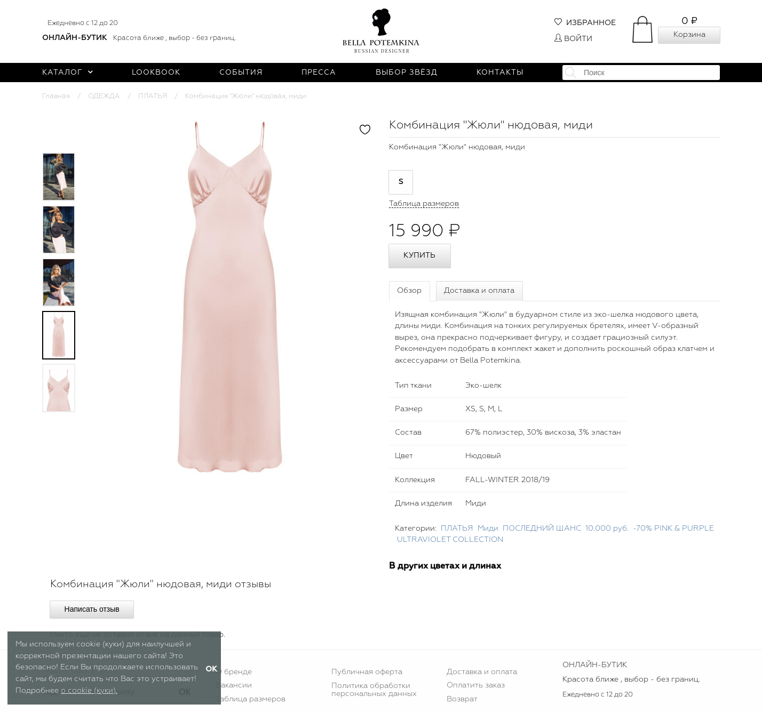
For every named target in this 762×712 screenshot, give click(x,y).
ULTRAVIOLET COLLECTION (450, 539)
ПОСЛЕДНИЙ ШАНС (542, 528)
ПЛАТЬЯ (152, 96)
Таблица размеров (250, 699)
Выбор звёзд (407, 72)
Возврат (462, 699)
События (241, 72)
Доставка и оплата (479, 290)
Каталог (67, 72)
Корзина (689, 34)
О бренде (234, 672)
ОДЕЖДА (104, 96)
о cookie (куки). (89, 690)
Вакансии (234, 685)
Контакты (500, 72)
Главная (56, 96)
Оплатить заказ (476, 685)
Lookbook (156, 72)
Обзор (409, 290)
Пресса (318, 72)
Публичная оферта (366, 672)
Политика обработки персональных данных (374, 689)
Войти (573, 39)
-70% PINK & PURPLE (673, 528)
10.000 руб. (607, 528)
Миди (488, 528)
